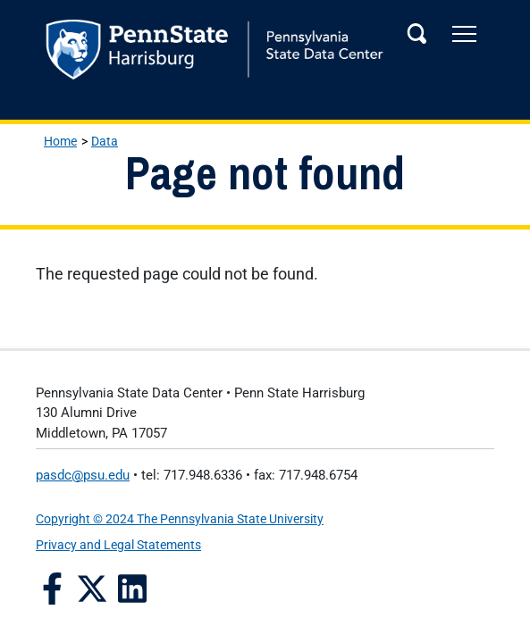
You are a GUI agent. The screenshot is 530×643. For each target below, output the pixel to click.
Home (60, 141)
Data (104, 141)
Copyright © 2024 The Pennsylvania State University (180, 519)
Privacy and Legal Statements (118, 545)
